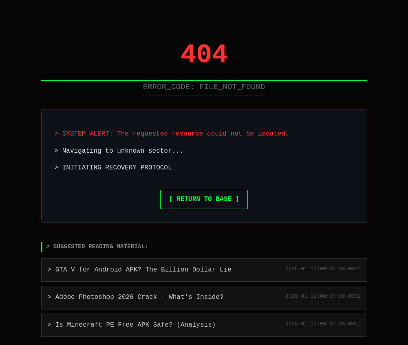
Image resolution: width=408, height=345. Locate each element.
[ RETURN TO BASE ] (204, 199)
